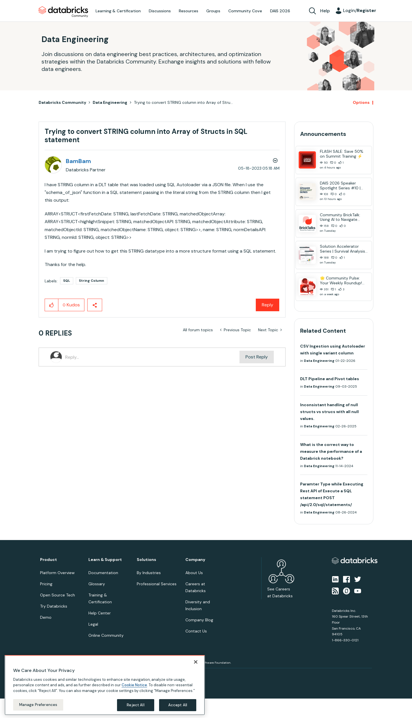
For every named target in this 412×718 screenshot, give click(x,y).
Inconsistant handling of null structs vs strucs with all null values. (329, 411)
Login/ (359, 10)
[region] (105, 685)
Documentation (103, 572)
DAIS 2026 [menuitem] (280, 10)
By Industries (149, 572)
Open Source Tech (57, 595)
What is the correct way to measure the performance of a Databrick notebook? (331, 451)
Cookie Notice (134, 685)
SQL (66, 280)
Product (48, 559)
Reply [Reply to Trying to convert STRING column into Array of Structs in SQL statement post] (267, 305)
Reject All (135, 705)
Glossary (96, 583)
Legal (93, 624)
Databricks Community (63, 12)
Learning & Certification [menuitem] (118, 10)
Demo (46, 617)
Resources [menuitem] (188, 10)
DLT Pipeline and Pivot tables (329, 378)
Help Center (99, 613)
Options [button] (361, 102)
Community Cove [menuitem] (245, 10)
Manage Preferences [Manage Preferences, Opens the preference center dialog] (38, 704)
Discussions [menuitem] (160, 10)
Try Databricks (53, 606)
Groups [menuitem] (213, 10)
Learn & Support (105, 559)
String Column (91, 280)
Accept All (177, 705)
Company (195, 559)
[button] (51, 305)
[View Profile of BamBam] (78, 161)
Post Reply (256, 357)
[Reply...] (152, 357)
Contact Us (196, 631)
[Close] (195, 662)
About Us (194, 572)
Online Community (106, 635)
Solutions (146, 559)
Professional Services (157, 583)
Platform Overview (57, 572)
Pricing (46, 583)
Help (325, 11)
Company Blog (199, 619)
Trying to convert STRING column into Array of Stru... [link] (183, 102)
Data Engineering (110, 102)
